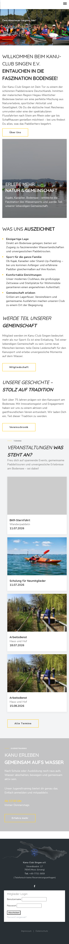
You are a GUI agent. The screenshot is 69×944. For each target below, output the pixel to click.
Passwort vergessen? (16, 917)
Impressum (26, 931)
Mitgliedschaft (19, 367)
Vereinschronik (18, 427)
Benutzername (14, 899)
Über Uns (15, 132)
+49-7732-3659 (37, 873)
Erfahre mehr (20, 818)
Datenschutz (42, 931)
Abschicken (13, 912)
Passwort (11, 905)
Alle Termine (23, 723)
